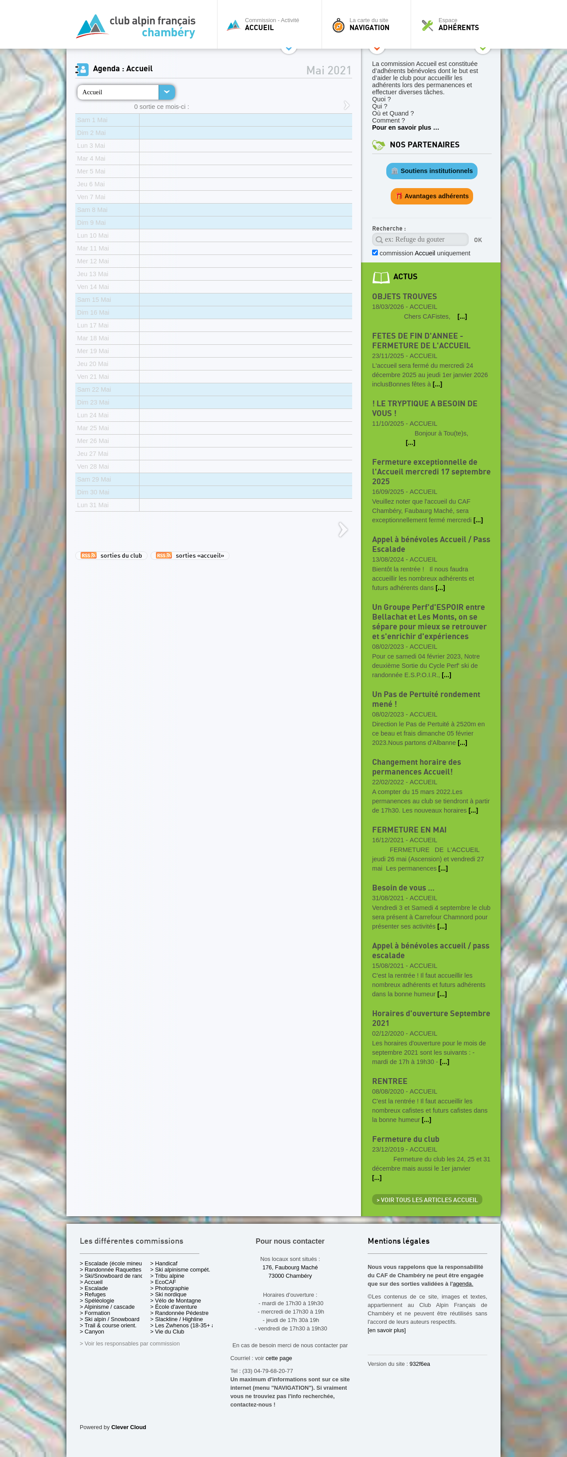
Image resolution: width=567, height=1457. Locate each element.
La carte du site (368, 24)
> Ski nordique (168, 1294)
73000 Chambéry (290, 1275)
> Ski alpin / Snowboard (110, 1319)
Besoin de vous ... (403, 888)
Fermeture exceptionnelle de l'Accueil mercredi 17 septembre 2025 (431, 472)
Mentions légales (399, 1241)
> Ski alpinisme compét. (180, 1269)
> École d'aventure (173, 1306)
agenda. (463, 1283)
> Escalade (94, 1288)
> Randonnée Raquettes (110, 1269)
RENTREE (390, 1081)
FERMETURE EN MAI (409, 830)
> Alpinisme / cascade (107, 1306)
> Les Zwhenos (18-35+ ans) (186, 1325)
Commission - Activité (271, 24)
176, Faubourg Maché (290, 1267)
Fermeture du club (405, 1139)
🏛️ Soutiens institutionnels (432, 170)
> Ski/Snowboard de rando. (114, 1275)
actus (405, 277)
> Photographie (169, 1288)
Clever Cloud (128, 1427)
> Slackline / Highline (176, 1319)
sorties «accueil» (190, 555)
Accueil (92, 92)
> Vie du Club (167, 1331)
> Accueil (91, 1282)
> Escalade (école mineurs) (114, 1263)
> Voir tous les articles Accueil (427, 1200)
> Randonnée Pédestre (179, 1313)
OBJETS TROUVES (404, 297)
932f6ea (420, 1364)
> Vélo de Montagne (175, 1300)
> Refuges (93, 1294)
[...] (462, 316)
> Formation (95, 1313)
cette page (279, 1358)
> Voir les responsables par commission (130, 1343)
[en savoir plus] (387, 1330)
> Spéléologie (97, 1300)
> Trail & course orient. (108, 1325)
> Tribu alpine (167, 1275)
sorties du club (111, 555)
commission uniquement (424, 253)
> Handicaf (164, 1263)
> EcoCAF (163, 1282)
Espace (458, 24)
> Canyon (92, 1331)
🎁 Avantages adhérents (432, 196)
